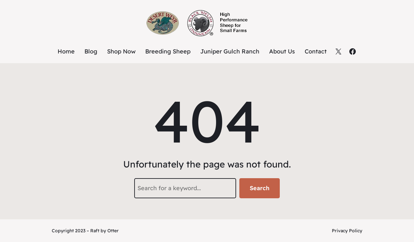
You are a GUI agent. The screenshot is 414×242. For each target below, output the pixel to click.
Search (259, 188)
